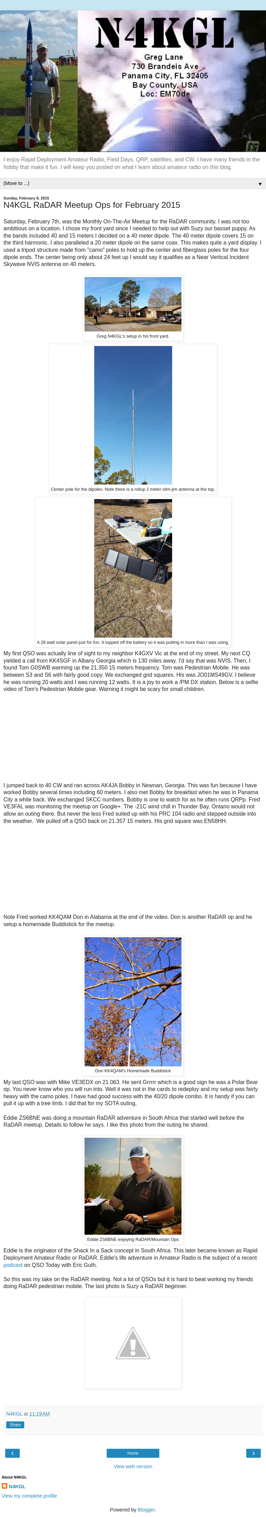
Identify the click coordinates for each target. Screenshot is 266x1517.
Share (15, 1424)
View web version (133, 1466)
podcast (13, 1265)
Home (133, 1453)
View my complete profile (29, 1496)
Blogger (146, 1509)
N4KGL (17, 1486)
